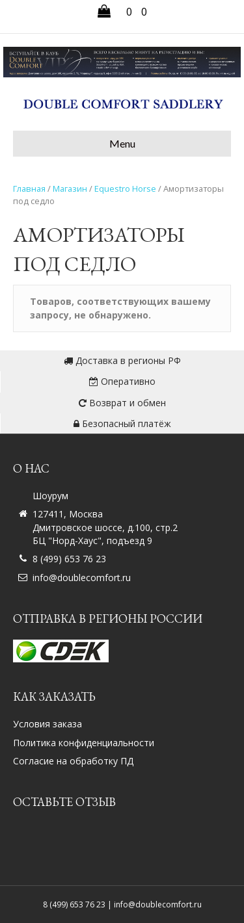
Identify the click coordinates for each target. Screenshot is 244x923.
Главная (29, 188)
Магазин (70, 188)
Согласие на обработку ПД (73, 761)
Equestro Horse (125, 188)
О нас (31, 468)
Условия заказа (47, 724)
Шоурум (50, 495)
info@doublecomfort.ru (82, 577)
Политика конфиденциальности (83, 742)
